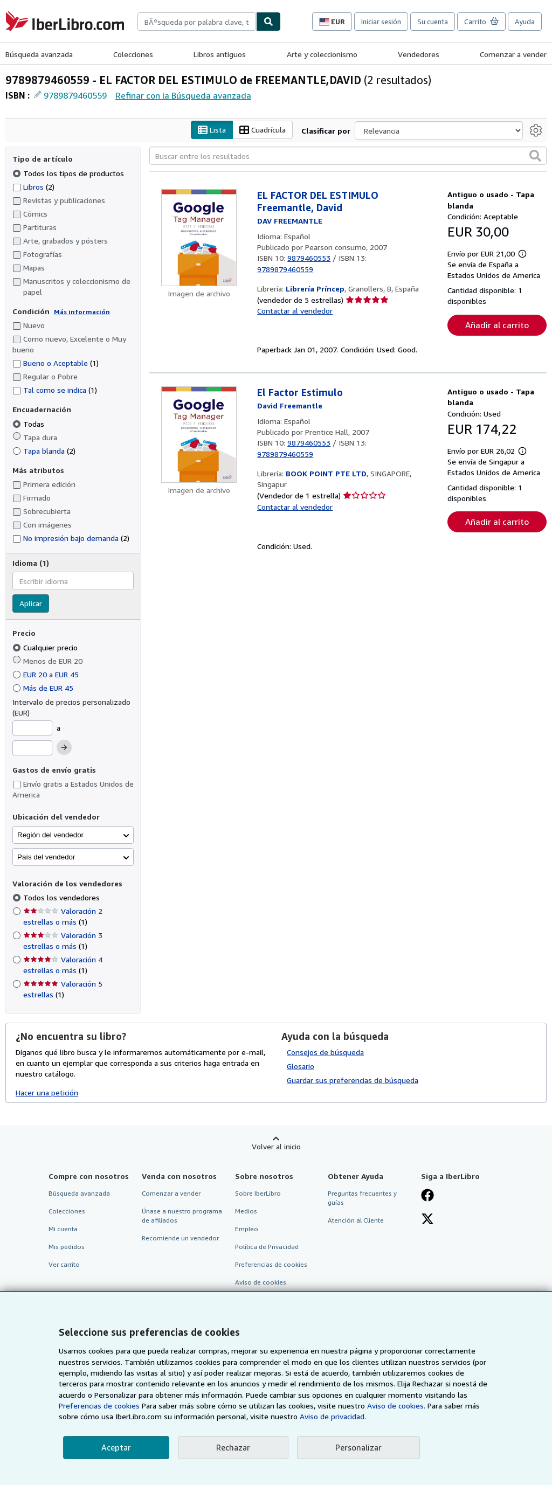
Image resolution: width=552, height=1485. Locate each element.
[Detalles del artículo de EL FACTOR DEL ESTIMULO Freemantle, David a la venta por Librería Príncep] (199, 237)
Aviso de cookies (260, 1282)
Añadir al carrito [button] (497, 325)
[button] (535, 156)
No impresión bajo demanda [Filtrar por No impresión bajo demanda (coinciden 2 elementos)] (70, 538)
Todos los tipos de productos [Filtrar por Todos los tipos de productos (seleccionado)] (69, 173)
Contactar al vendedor (295, 310)
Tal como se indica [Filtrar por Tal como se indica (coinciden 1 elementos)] (54, 389)
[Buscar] (268, 21)
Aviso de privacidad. (333, 1416)
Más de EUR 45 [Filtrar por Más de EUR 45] (43, 687)
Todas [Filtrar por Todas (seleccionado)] (29, 423)
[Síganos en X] (427, 1220)
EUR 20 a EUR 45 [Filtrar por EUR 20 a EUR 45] (46, 674)
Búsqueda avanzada (39, 54)
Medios (246, 1211)
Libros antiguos (220, 54)
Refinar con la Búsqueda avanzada (183, 95)
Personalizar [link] (358, 1447)
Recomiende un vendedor (180, 1238)
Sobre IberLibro (258, 1193)
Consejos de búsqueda (325, 1052)
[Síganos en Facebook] (427, 1196)
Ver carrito (64, 1264)
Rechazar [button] (233, 1447)
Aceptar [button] (116, 1447)
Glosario (300, 1066)
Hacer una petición (47, 1092)
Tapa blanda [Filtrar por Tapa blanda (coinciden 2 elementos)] (43, 450)
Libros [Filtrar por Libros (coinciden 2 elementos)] (33, 186)
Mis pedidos (67, 1247)
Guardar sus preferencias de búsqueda (352, 1080)
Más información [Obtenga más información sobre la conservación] (82, 312)
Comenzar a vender (513, 54)
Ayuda (525, 21)
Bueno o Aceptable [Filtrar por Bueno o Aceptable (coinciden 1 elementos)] (55, 362)
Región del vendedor (50, 835)
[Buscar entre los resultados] (348, 156)
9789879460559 (75, 95)
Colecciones (133, 54)
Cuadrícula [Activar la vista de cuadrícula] (262, 130)
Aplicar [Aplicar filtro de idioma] (30, 603)
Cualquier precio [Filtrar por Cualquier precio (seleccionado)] (46, 647)
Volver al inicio (276, 1146)
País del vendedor (46, 857)
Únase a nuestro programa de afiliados (182, 1215)
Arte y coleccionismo (322, 54)
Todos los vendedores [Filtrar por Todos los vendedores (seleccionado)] (62, 897)
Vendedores (418, 54)
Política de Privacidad (267, 1247)
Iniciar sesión (381, 21)
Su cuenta (432, 21)
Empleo (246, 1229)
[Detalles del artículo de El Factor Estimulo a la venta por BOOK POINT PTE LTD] (199, 434)
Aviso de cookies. (396, 1405)
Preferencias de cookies (99, 1405)
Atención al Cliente (356, 1220)
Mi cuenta (63, 1229)
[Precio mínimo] (32, 727)
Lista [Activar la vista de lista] (212, 130)
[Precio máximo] (32, 747)
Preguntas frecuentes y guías (362, 1197)
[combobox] (196, 21)
